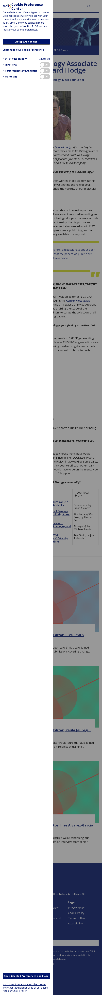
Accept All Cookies (26, 41)
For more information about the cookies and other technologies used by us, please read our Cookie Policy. (25, 987)
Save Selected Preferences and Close (26, 976)
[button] (14, 58)
